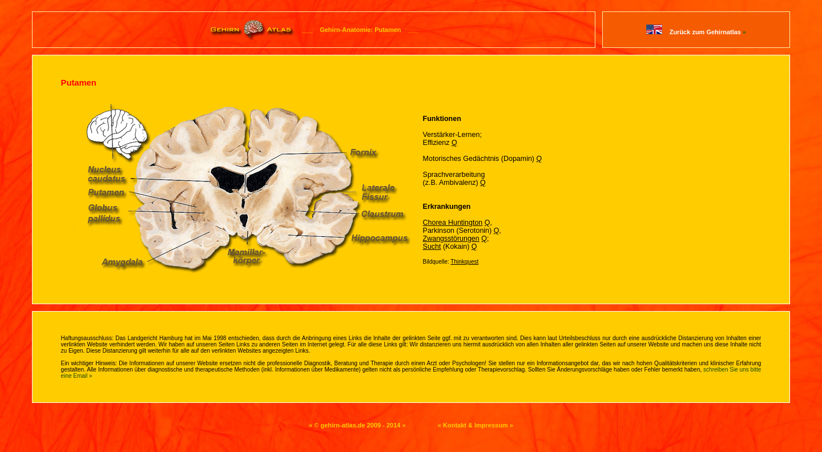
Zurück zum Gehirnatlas (708, 32)
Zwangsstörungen (451, 239)
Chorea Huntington (453, 223)
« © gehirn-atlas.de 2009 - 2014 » (357, 425)
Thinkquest (464, 262)
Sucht (432, 247)
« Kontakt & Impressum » (475, 425)
